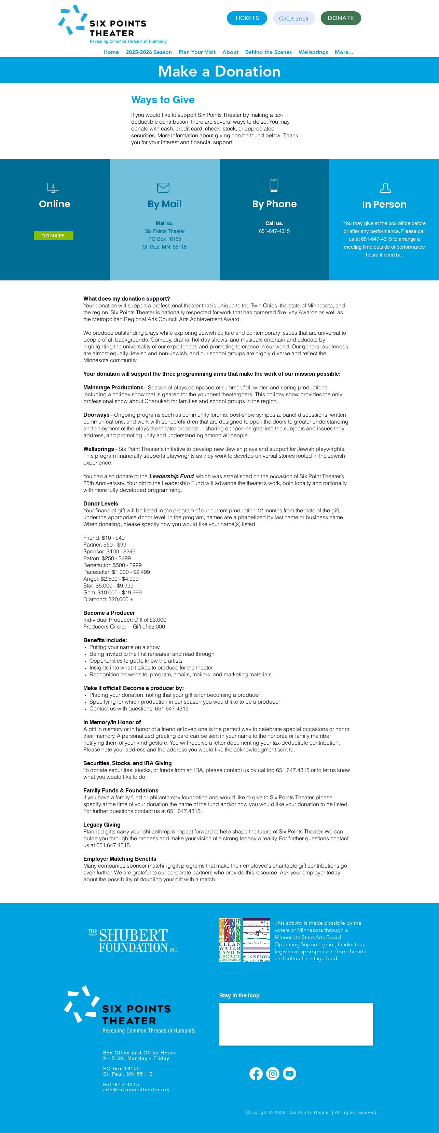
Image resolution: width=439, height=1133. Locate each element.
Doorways (96, 415)
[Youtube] (289, 1073)
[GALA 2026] (294, 18)
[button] (148, 52)
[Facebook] (256, 1073)
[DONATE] (341, 18)
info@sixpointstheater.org (136, 1089)
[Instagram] (272, 1073)
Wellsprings (98, 449)
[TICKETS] (247, 18)
